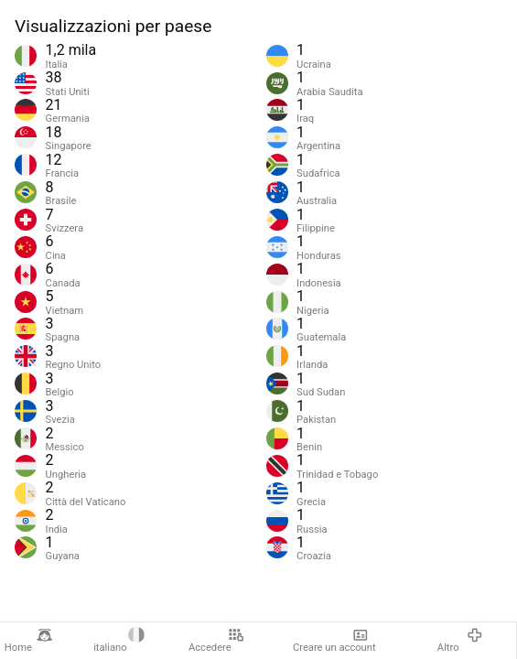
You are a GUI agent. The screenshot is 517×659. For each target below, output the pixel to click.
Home (29, 640)
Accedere (216, 640)
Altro (459, 640)
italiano (119, 640)
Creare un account (334, 640)
